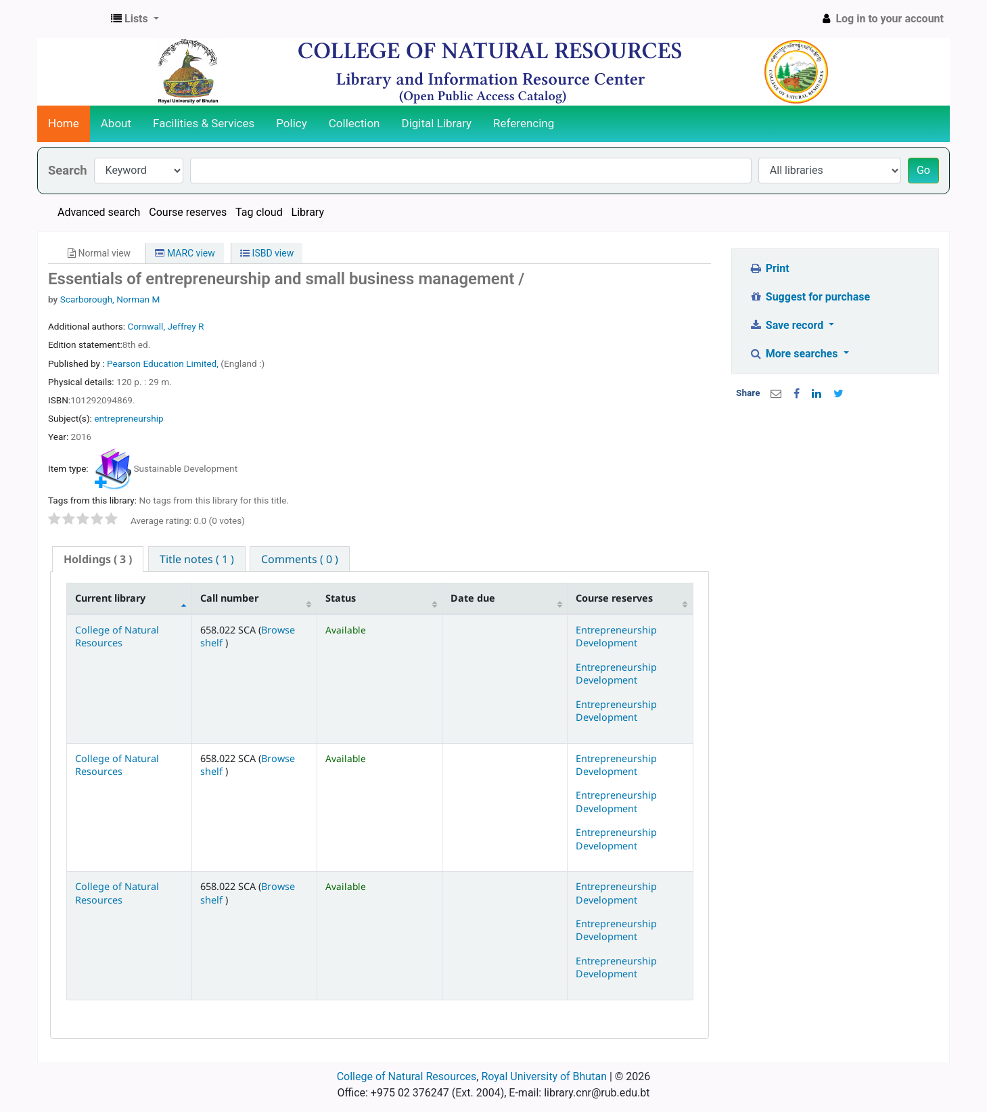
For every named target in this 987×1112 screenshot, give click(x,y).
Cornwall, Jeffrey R (165, 326)
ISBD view (267, 253)
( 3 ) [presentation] (98, 559)
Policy (291, 123)
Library (308, 212)
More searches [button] (794, 353)
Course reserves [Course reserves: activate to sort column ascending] (614, 598)
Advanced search (99, 212)
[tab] (97, 559)
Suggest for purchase (809, 296)
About (116, 123)
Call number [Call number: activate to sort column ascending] (229, 598)
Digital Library (437, 123)
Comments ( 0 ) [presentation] (299, 559)
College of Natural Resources (117, 636)
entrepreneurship (128, 418)
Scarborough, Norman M (110, 299)
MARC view (184, 253)
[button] (135, 18)
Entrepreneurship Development (616, 636)
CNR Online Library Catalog (72, 18)
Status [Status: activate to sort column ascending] (340, 598)
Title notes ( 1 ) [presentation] (197, 559)
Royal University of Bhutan (544, 1076)
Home (63, 123)
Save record (787, 325)
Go (923, 170)
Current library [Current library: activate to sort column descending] (110, 598)
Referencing (523, 123)
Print (769, 268)
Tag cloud (259, 212)
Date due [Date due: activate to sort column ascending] (473, 598)
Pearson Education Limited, (164, 363)
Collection (354, 123)
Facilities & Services (203, 123)
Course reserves (188, 212)
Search (67, 170)
